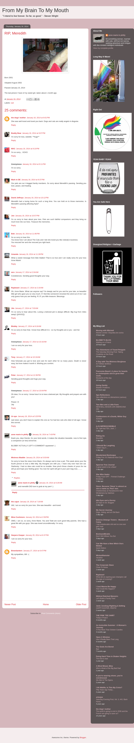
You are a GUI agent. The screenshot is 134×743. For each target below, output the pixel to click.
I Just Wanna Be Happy (106, 586)
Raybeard (15, 288)
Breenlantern (16, 551)
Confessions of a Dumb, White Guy (111, 416)
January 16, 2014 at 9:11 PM (34, 164)
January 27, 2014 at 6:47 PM (34, 551)
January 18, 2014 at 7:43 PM (43, 434)
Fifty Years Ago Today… (105, 690)
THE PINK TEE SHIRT (105, 615)
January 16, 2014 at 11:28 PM (31, 254)
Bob (13, 234)
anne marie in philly (19, 434)
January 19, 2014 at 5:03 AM (37, 457)
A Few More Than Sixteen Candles (109, 630)
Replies (17, 478)
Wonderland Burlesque (106, 455)
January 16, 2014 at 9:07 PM (33, 133)
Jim (12, 308)
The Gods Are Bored (105, 647)
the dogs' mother (18, 118)
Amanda (14, 254)
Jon (12, 216)
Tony (13, 357)
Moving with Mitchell (105, 330)
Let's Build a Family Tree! (105, 598)
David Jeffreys (17, 198)
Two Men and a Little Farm (107, 405)
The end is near (102, 659)
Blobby (14, 326)
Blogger (83, 737)
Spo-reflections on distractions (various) (111, 397)
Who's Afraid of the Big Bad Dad (108, 668)
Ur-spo (14, 416)
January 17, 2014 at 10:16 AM (34, 342)
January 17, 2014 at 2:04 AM (26, 272)
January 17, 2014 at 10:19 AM (28, 357)
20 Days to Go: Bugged (105, 503)
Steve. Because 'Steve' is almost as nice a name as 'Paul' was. (111, 487)
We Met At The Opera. (104, 680)
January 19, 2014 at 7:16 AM (31, 502)
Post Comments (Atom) (50, 613)
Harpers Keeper (18, 535)
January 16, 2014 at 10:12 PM (36, 198)
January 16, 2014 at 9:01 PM (38, 118)
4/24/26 (99, 419)
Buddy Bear (16, 133)
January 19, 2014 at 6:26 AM (50, 483)
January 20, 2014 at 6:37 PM (37, 535)
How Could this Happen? (105, 589)
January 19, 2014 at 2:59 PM (37, 517)
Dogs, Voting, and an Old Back (107, 512)
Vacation (99, 558)
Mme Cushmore (18, 517)
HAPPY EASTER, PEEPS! (106, 608)
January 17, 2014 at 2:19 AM (31, 288)
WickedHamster (103, 555)
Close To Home (102, 567)
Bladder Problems (103, 388)
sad (12, 103)
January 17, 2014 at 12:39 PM (29, 375)
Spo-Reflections (103, 395)
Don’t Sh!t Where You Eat (106, 536)
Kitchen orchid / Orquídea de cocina (109, 333)
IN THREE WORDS (103, 364)
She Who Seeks (103, 474)
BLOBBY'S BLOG (103, 340)
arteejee (99, 697)
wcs (13, 272)
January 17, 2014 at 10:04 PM (34, 391)
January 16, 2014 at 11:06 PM (27, 234)
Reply (13, 125)
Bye (97, 649)
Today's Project (102, 618)
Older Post (81, 604)
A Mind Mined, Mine (104, 666)
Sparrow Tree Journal (105, 465)
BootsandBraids (103, 534)
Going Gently (101, 385)
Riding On (100, 436)
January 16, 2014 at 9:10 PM (27, 149)
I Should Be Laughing (105, 445)
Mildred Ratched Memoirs (107, 596)
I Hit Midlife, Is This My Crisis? (109, 687)
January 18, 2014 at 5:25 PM (29, 416)
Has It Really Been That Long (107, 639)
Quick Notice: (101, 548)
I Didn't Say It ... (102, 448)
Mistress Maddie (18, 457)
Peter (13, 375)
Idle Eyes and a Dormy (105, 500)
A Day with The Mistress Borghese (111, 362)
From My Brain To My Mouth (35, 10)
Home (46, 604)
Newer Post (10, 604)
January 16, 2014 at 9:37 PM (32, 180)
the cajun (15, 502)
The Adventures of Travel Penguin (110, 350)
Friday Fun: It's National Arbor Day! (109, 457)
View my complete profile (103, 48)
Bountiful (99, 438)
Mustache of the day (104, 378)
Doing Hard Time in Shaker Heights (111, 656)
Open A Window (103, 637)
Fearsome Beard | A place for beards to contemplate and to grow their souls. (111, 373)
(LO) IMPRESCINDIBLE (106, 426)
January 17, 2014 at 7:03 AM (26, 308)
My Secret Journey (104, 510)
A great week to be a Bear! (106, 467)
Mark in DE (16, 180)
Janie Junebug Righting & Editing (110, 606)
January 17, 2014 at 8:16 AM (29, 326)
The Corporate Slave (105, 565)
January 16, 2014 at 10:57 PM (27, 216)
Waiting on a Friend (103, 342)
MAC (13, 149)
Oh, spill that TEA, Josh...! (106, 429)
